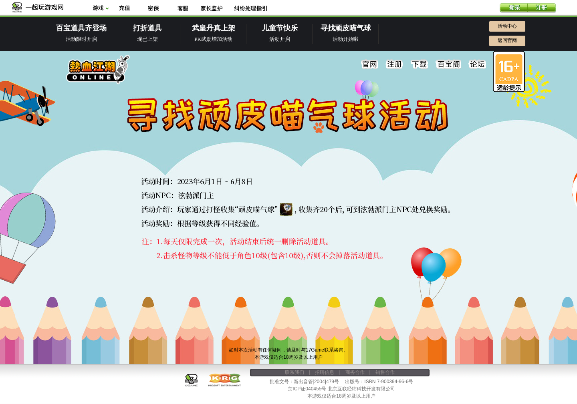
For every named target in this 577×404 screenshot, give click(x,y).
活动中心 (507, 26)
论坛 (477, 64)
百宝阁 (448, 64)
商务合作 (355, 372)
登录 (514, 8)
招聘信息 (324, 372)
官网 (370, 64)
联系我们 (294, 372)
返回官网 (507, 40)
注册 (542, 8)
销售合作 (385, 372)
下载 (419, 64)
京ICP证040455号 (307, 389)
